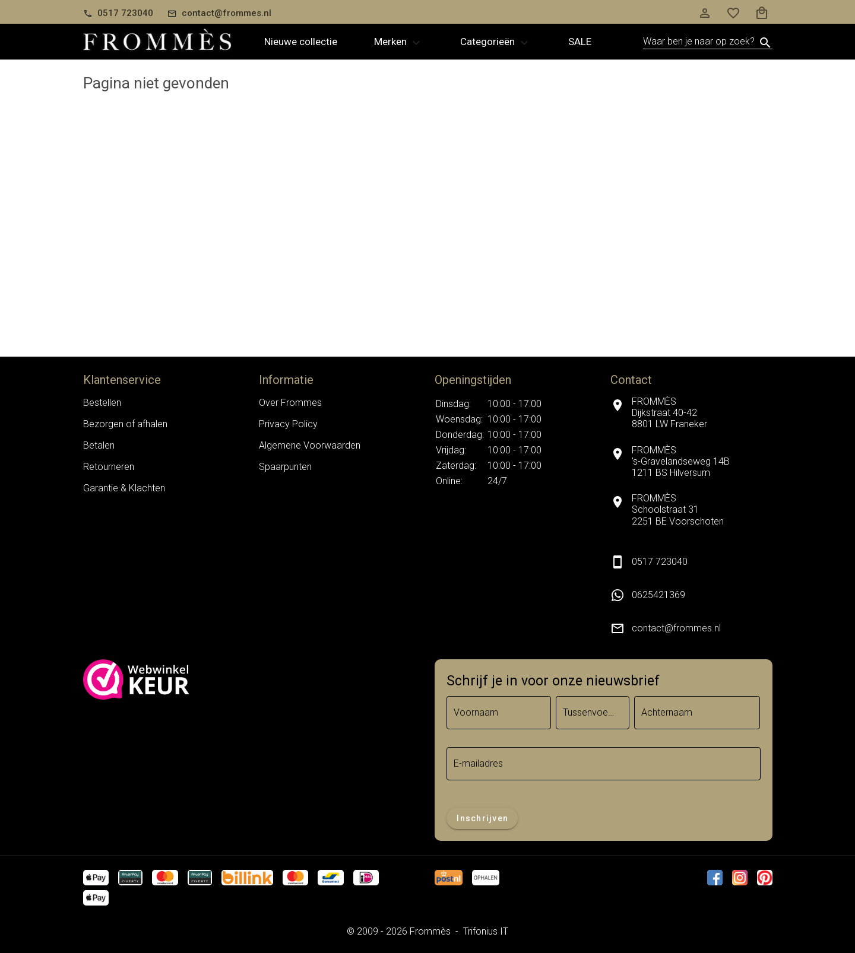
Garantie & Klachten (124, 488)
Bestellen (102, 402)
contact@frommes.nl (676, 628)
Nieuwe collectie (300, 41)
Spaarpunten (285, 466)
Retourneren (108, 466)
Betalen (99, 445)
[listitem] (691, 595)
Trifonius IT (485, 931)
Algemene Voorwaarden (309, 445)
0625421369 (658, 595)
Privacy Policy (288, 424)
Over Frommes (290, 402)
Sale (579, 41)
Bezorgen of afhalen (125, 424)
